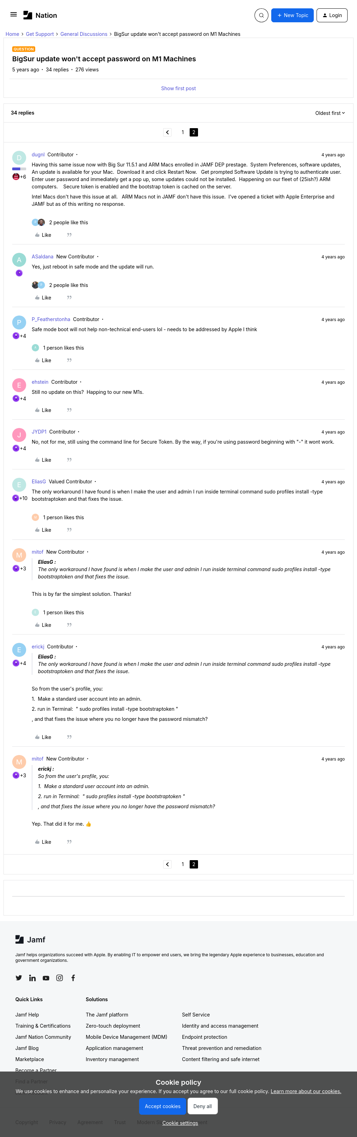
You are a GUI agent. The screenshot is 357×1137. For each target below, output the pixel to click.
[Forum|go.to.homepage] (40, 15)
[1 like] (58, 347)
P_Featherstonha (51, 319)
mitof (38, 552)
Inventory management (112, 1059)
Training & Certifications (43, 1026)
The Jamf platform (107, 1015)
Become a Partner (35, 1070)
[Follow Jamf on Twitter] (18, 978)
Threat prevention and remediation (221, 1048)
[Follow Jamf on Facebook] (73, 977)
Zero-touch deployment (113, 1026)
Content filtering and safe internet (220, 1059)
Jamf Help (27, 1015)
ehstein (40, 382)
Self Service (196, 1015)
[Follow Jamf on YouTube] (46, 977)
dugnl (38, 154)
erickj (38, 646)
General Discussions (83, 34)
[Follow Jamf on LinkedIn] (32, 977)
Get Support (40, 34)
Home (12, 34)
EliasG (39, 481)
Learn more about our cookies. (306, 1091)
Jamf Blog (27, 1048)
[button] (13, 17)
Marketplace (29, 1059)
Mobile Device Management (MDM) (126, 1037)
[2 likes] (60, 222)
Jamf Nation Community (43, 1037)
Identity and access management (220, 1026)
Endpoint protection (204, 1037)
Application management (114, 1048)
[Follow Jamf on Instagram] (59, 977)
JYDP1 (39, 432)
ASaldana (42, 256)
